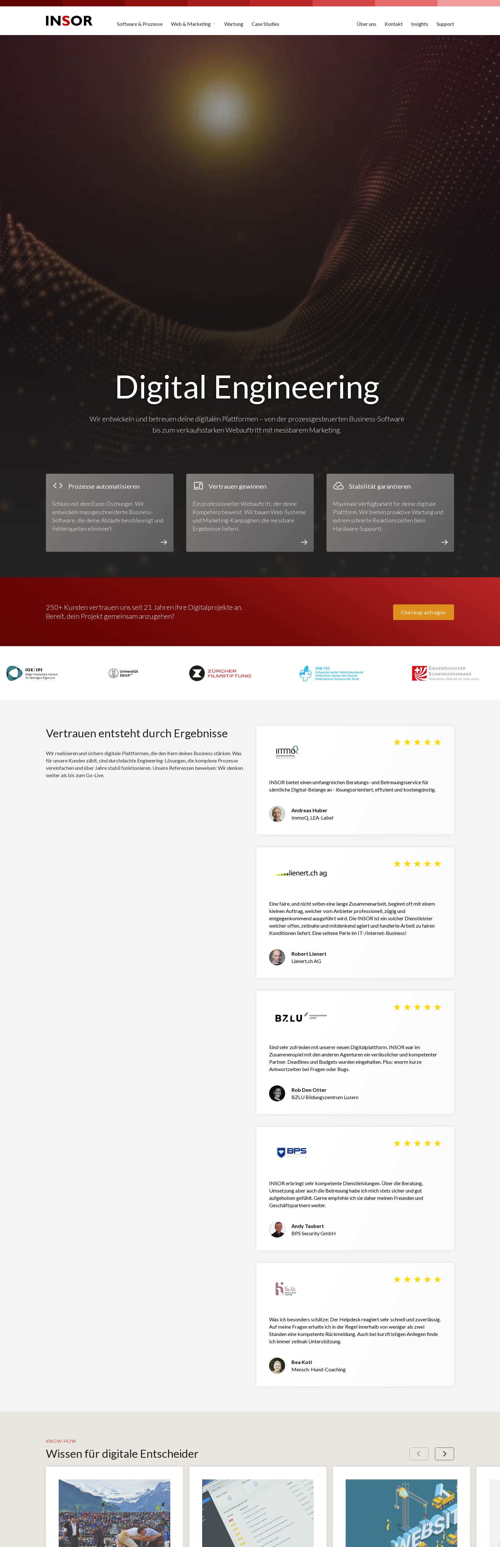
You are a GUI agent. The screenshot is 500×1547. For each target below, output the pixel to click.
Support (445, 24)
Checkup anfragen (423, 612)
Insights (419, 24)
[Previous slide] (419, 1454)
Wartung (233, 24)
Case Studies (265, 24)
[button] (193, 21)
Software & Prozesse (140, 24)
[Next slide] (444, 1454)
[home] (69, 21)
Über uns (366, 24)
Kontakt (394, 24)
